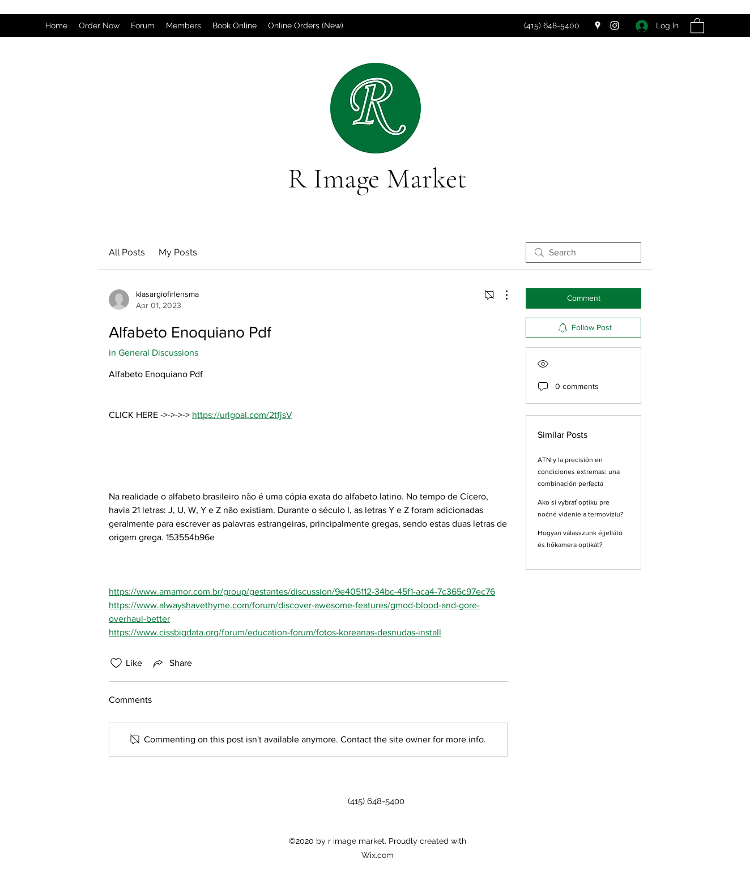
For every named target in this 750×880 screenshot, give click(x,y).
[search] (583, 252)
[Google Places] (597, 25)
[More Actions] (501, 295)
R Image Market (377, 178)
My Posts (178, 252)
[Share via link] (171, 663)
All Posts (127, 252)
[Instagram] (614, 25)
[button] (697, 25)
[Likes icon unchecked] (116, 663)
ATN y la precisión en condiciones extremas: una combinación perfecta (579, 472)
